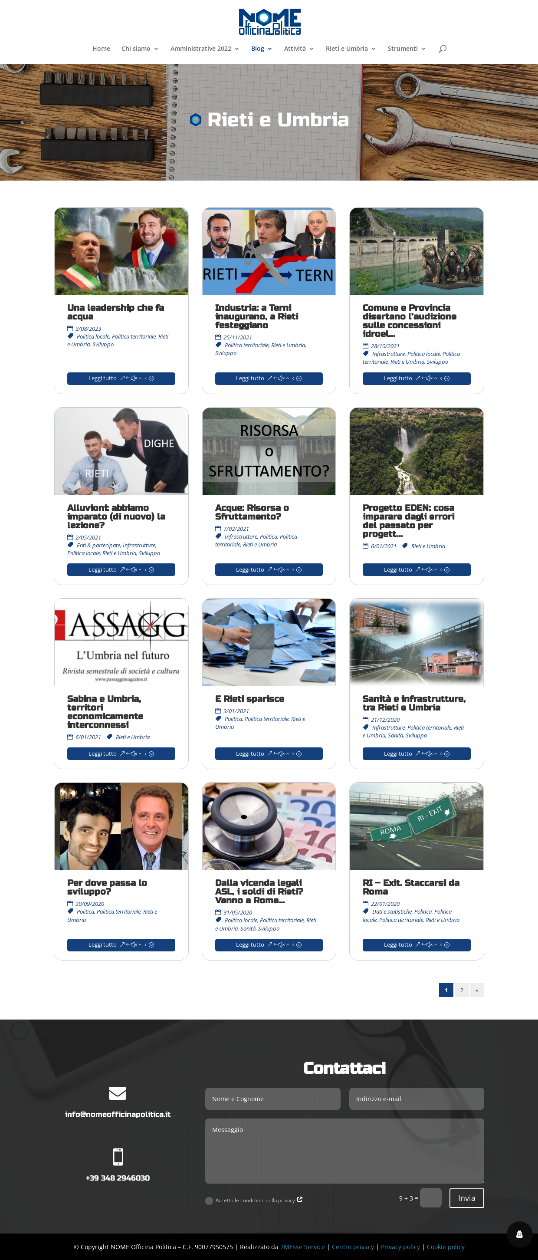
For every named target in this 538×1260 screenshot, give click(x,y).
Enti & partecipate (98, 545)
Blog (257, 49)
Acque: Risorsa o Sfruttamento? (252, 512)
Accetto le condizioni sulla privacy (254, 1201)
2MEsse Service (302, 1247)
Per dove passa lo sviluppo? (107, 887)
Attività (295, 49)
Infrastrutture (388, 354)
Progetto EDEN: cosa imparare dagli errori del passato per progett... (408, 521)
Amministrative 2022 (201, 49)
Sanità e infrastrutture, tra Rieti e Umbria (414, 703)
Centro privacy (353, 1247)
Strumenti (403, 49)
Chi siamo (136, 49)
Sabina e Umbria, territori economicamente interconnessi (105, 712)
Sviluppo (103, 344)
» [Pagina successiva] (477, 990)
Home (101, 49)
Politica (268, 536)
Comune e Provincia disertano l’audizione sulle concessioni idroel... (409, 321)
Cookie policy (446, 1247)
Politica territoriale (134, 336)
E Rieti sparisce (249, 699)
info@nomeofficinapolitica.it (118, 1114)
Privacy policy (400, 1247)
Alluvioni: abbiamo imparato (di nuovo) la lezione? (116, 517)
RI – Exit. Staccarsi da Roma (411, 887)
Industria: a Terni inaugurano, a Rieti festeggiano (256, 317)
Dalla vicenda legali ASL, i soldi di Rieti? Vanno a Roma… (259, 892)
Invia (467, 1198)
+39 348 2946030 (118, 1178)
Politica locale (93, 336)
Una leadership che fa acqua (115, 312)
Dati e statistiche (392, 911)
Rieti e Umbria (347, 49)
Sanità (395, 735)
